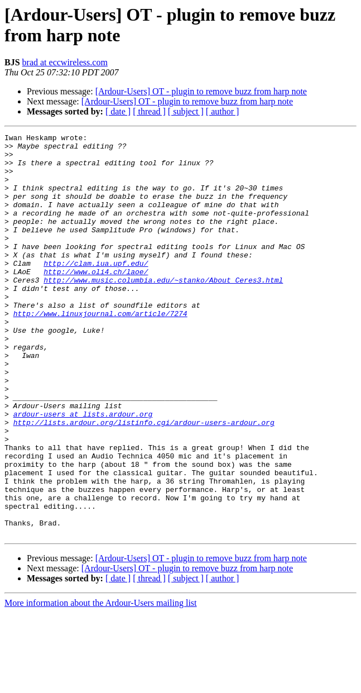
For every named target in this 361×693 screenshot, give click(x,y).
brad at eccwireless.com (65, 62)
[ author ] (222, 111)
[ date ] (118, 111)
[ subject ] (186, 111)
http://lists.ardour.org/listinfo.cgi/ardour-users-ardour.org (144, 481)
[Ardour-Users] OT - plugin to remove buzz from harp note (201, 91)
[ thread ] (149, 111)
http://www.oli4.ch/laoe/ (96, 300)
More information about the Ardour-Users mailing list (100, 683)
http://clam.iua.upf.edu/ (96, 290)
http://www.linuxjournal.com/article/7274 (100, 350)
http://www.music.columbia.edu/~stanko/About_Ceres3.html (163, 310)
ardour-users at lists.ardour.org (83, 471)
